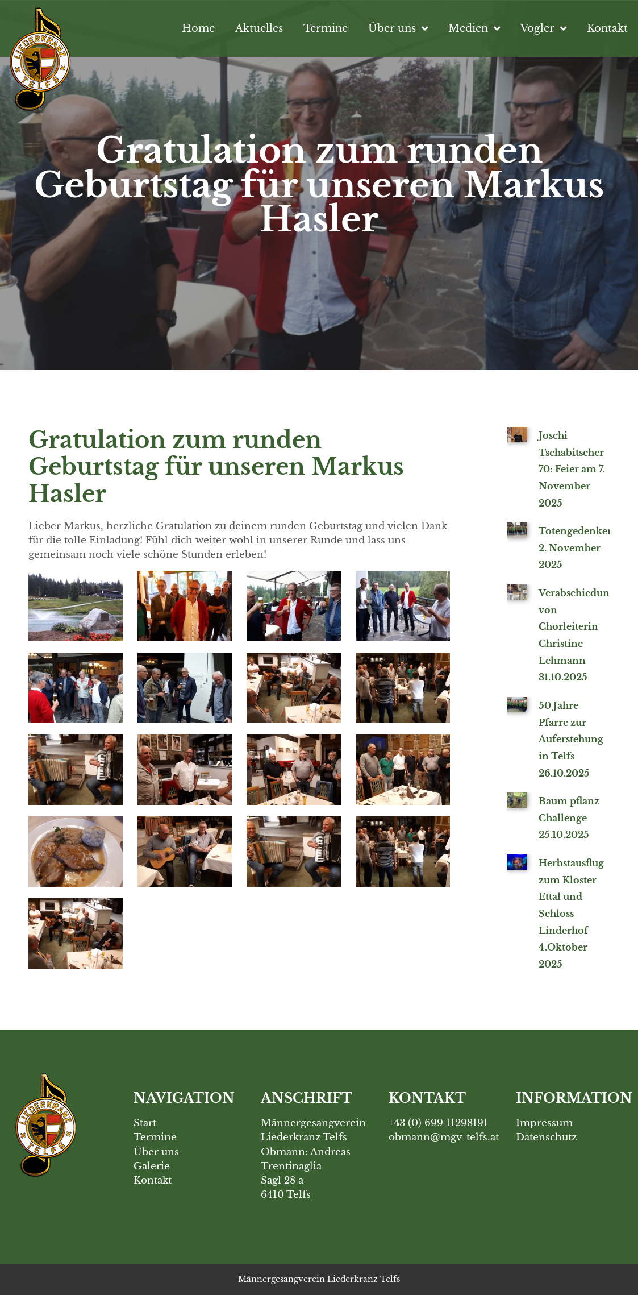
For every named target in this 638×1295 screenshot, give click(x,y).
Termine (325, 28)
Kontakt (607, 28)
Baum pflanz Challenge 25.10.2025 (569, 817)
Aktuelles (259, 28)
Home (198, 28)
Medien (474, 28)
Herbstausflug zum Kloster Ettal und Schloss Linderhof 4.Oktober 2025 (571, 913)
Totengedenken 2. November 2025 (576, 547)
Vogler (543, 28)
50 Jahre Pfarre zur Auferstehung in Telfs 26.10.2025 (571, 739)
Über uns (398, 28)
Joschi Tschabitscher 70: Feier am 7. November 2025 (572, 469)
